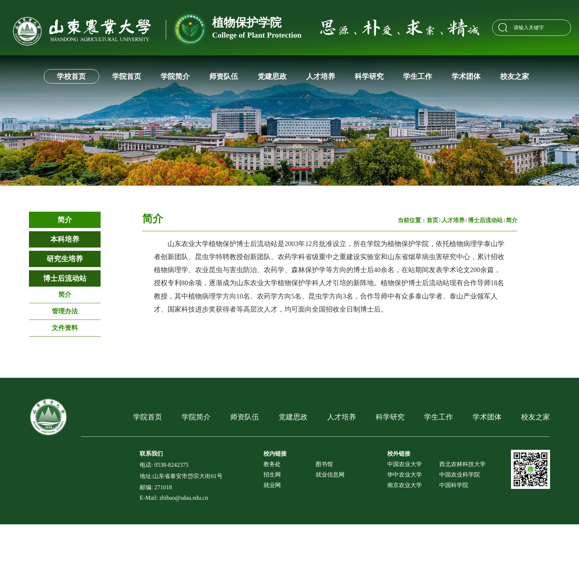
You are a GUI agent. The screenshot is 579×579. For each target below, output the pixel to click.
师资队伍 (223, 76)
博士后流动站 (64, 278)
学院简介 (175, 76)
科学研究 (369, 76)
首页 (432, 220)
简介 (65, 220)
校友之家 (514, 76)
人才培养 (320, 76)
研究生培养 (65, 259)
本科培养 (64, 239)
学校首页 (71, 76)
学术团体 (466, 76)
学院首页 (126, 76)
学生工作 (417, 76)
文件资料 (65, 327)
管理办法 (65, 311)
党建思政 (272, 76)
